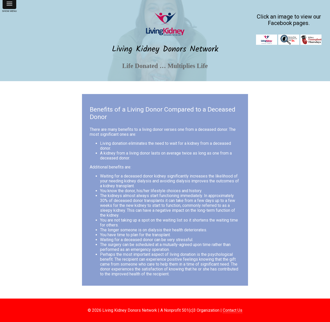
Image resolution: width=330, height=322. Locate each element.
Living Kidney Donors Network (165, 49)
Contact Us (232, 310)
